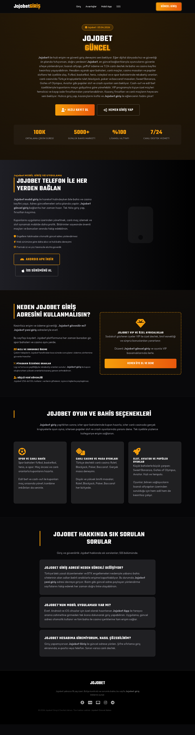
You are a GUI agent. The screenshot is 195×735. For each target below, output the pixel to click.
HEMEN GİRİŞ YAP (118, 110)
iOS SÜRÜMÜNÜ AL (37, 270)
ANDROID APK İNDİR (36, 259)
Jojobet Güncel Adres (101, 710)
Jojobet (27, 6)
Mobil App (106, 6)
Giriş (78, 6)
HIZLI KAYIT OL (75, 110)
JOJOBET (97, 683)
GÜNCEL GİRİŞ (169, 6)
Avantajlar (91, 6)
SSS (118, 6)
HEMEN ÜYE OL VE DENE (140, 363)
